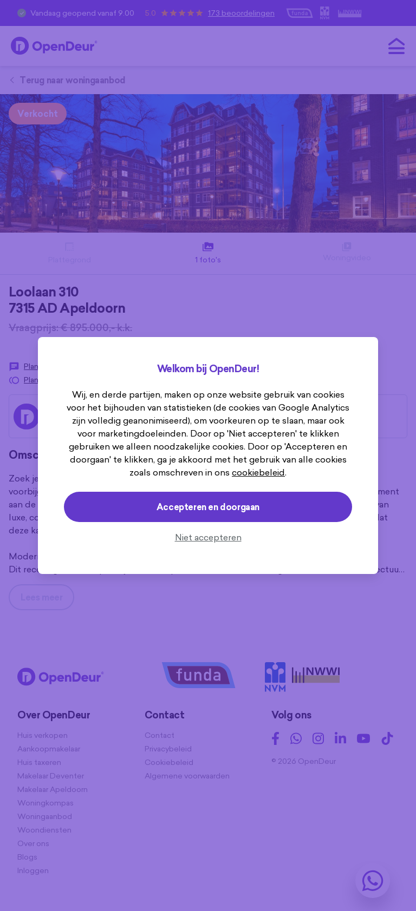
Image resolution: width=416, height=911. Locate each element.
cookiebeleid (258, 472)
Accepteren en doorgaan (208, 506)
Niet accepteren (208, 537)
